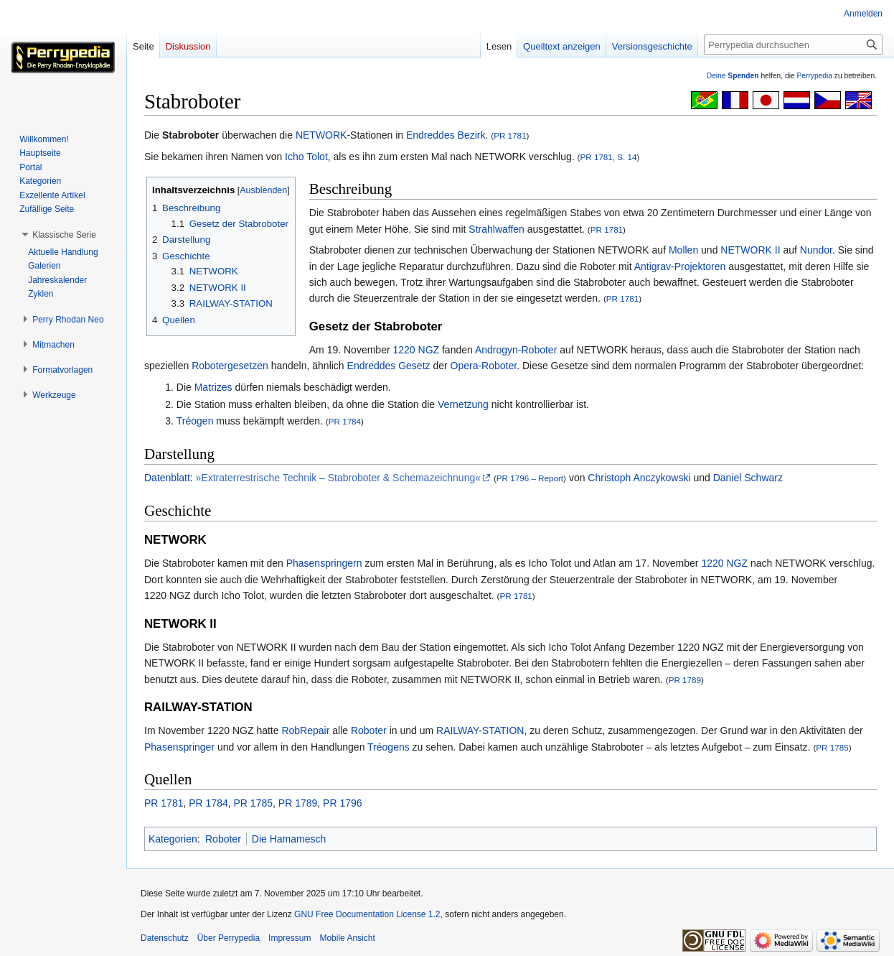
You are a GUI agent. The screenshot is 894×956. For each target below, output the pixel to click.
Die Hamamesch (289, 839)
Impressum (289, 938)
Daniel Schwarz (748, 477)
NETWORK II (750, 250)
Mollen (683, 250)
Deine (733, 76)
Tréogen (195, 421)
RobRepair (305, 730)
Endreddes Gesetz (388, 365)
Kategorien (173, 839)
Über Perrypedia (228, 938)
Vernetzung (463, 404)
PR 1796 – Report (530, 478)
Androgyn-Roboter (516, 350)
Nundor (816, 250)
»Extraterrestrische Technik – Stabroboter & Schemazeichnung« (338, 477)
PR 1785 (832, 747)
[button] (64, 235)
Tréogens (388, 747)
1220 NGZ (415, 350)
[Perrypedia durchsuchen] (793, 44)
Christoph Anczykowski (639, 477)
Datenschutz (165, 938)
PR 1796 (342, 803)
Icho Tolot (306, 156)
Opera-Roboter (484, 365)
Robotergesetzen (230, 365)
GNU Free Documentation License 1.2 (367, 914)
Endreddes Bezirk (446, 135)
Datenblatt (167, 477)
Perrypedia (814, 76)
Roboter (369, 730)
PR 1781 (510, 135)
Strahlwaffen (496, 229)
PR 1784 (345, 421)
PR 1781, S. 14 (608, 157)
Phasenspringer (179, 747)
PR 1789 (685, 679)
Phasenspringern (324, 563)
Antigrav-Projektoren (680, 266)
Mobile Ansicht (347, 938)
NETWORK (321, 135)
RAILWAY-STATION (480, 730)
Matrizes (213, 387)
